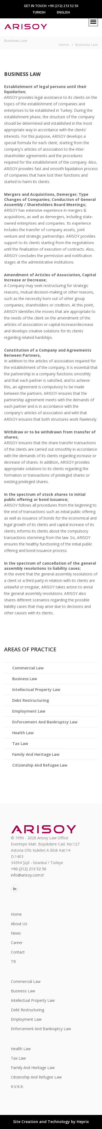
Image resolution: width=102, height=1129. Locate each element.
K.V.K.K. (17, 1086)
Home (63, 45)
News (16, 933)
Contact (18, 952)
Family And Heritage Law (35, 754)
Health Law (22, 732)
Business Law (24, 678)
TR (13, 961)
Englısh (63, 12)
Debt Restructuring (30, 700)
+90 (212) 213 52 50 (28, 868)
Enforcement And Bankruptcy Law (44, 721)
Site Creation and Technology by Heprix (51, 1121)
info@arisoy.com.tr (27, 875)
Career (17, 942)
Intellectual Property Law (36, 689)
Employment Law (28, 711)
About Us (19, 923)
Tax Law (20, 743)
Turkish (38, 12)
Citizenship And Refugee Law (39, 765)
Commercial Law (28, 667)
